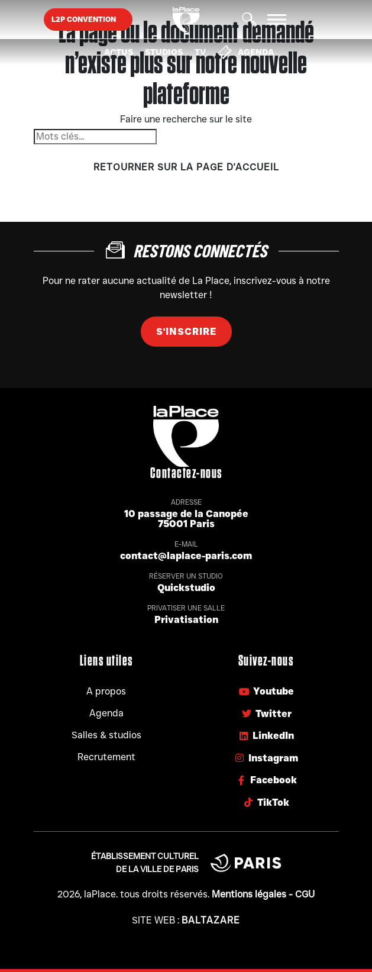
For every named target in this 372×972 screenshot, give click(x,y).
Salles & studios (106, 735)
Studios (164, 52)
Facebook (266, 780)
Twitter (266, 714)
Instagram (266, 758)
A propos (106, 691)
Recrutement (106, 757)
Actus (118, 52)
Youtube (266, 691)
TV (200, 52)
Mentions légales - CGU (263, 894)
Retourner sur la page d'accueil (186, 167)
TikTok (265, 802)
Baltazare (211, 920)
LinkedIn (266, 736)
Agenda (246, 52)
